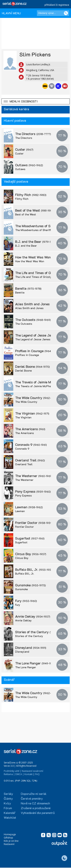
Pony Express (33, 491)
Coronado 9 (31, 444)
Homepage (10, 834)
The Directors (33, 133)
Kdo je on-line (11, 840)
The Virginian (32, 413)
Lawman (29, 507)
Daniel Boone (32, 366)
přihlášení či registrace (56, 4)
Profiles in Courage (37, 350)
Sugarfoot (29, 538)
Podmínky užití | (12, 771)
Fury (26, 600)
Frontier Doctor (34, 522)
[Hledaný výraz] (53, 13)
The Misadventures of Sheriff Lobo (36, 230)
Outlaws (29, 165)
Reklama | (9, 774)
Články (8, 798)
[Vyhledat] (66, 13)
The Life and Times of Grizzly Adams (38, 277)
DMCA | (19, 774)
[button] (36, 101)
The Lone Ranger (35, 663)
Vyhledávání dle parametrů (38, 813)
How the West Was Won (40, 257)
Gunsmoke (30, 585)
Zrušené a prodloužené (36, 808)
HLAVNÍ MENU (11, 13)
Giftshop (8, 837)
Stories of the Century (39, 632)
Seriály (8, 794)
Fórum (8, 808)
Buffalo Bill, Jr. (34, 569)
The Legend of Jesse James (32, 339)
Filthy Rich (30, 194)
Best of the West (34, 210)
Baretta (28, 288)
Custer (24, 149)
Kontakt (28, 774)
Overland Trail (30, 460)
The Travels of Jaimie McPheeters (36, 386)
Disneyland (30, 647)
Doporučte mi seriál (33, 794)
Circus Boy (30, 553)
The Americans (30, 429)
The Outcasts (33, 319)
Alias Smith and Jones (39, 304)
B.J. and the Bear (35, 241)
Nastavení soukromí (32, 771)
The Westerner (33, 475)
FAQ (37, 774)
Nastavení (9, 844)
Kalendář (9, 813)
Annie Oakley (32, 616)
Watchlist (10, 817)
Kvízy (7, 803)
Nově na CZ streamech (35, 803)
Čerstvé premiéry (32, 798)
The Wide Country (36, 397)
